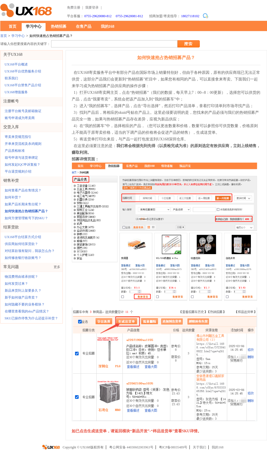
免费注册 (73, 7)
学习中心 (33, 26)
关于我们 (199, 447)
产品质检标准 (15, 151)
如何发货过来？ (16, 284)
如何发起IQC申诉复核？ (23, 164)
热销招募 (58, 26)
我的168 (107, 26)
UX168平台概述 (16, 64)
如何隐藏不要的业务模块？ (25, 304)
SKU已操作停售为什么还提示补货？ (31, 318)
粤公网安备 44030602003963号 (131, 447)
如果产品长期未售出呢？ (23, 204)
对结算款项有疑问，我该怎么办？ (30, 251)
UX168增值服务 (16, 92)
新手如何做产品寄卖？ (21, 297)
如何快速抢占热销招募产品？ (26, 211)
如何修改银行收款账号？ (23, 258)
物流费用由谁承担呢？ (21, 277)
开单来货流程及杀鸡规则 (23, 144)
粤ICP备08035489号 (173, 447)
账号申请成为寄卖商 (20, 118)
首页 (12, 26)
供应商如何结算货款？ (21, 244)
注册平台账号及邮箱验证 (23, 111)
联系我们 (11, 78)
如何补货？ (13, 197)
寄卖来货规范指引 (18, 137)
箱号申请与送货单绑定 (21, 158)
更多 (57, 267)
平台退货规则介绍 (18, 171)
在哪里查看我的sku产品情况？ (27, 311)
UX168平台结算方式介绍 (23, 237)
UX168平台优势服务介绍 (23, 71)
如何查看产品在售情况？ (23, 190)
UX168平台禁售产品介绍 (23, 85)
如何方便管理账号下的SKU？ (26, 218)
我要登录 (92, 7)
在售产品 (83, 26)
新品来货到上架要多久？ (23, 290)
